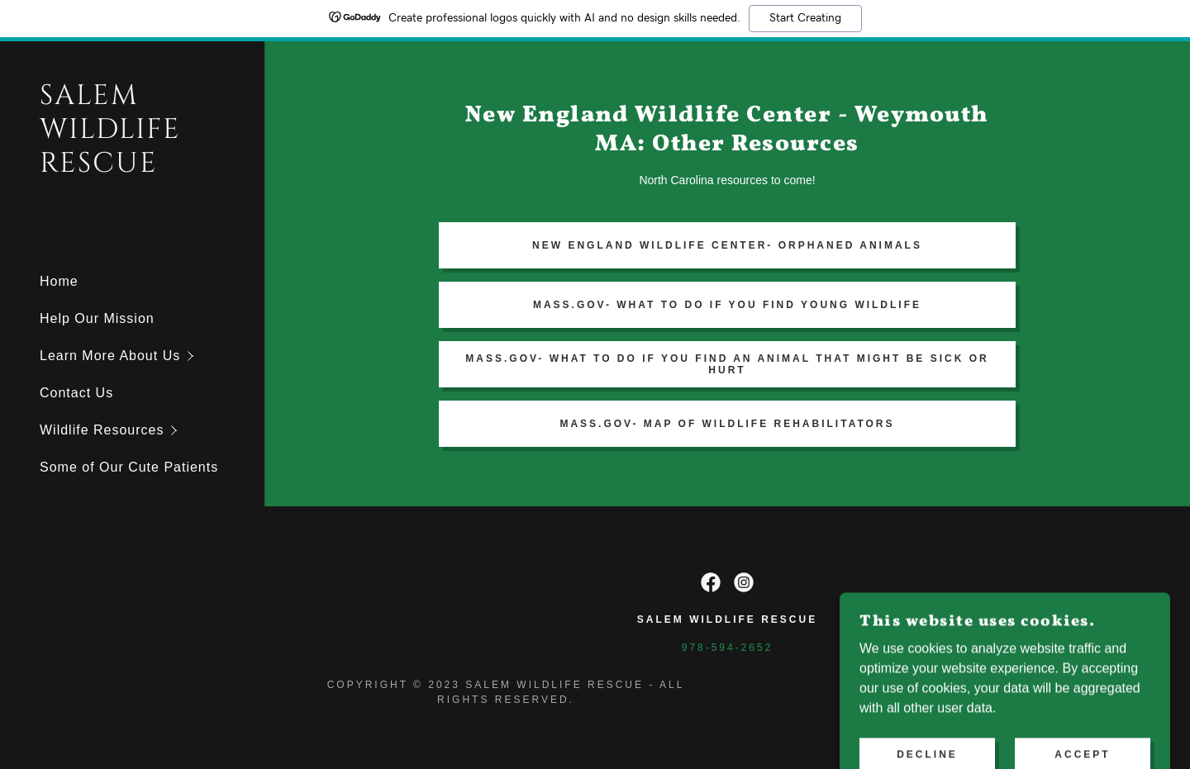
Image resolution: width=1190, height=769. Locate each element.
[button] (152, 355)
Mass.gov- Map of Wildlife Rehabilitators (726, 424)
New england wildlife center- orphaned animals (727, 245)
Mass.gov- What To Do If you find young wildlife (727, 305)
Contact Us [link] (76, 393)
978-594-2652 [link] (728, 647)
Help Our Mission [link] (97, 318)
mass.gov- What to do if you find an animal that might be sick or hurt (726, 364)
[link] (132, 167)
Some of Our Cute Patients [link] (129, 467)
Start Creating (805, 18)
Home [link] (59, 281)
